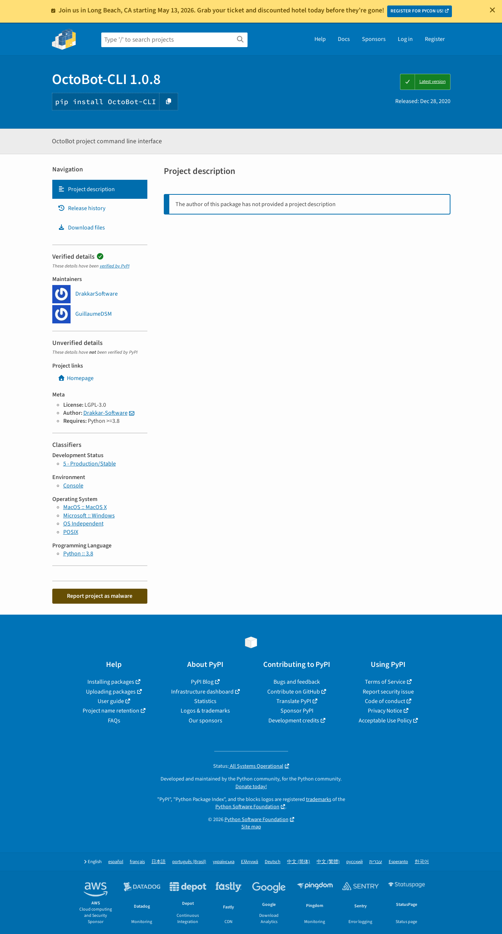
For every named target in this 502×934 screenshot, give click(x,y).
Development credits (293, 721)
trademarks (318, 799)
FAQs (114, 721)
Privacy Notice (385, 711)
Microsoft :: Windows (89, 516)
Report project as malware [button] (99, 596)
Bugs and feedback (296, 682)
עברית (375, 862)
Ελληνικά (249, 862)
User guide (111, 701)
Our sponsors (205, 721)
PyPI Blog (202, 682)
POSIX (70, 532)
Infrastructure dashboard (202, 692)
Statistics (205, 701)
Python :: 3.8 (78, 554)
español (115, 862)
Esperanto (398, 862)
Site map (251, 827)
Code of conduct (385, 701)
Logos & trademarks (205, 711)
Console (73, 486)
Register (435, 39)
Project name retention (111, 711)
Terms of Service (385, 682)
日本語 (158, 862)
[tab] (99, 189)
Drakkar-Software (105, 413)
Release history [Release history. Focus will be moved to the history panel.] (81, 208)
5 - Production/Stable (89, 464)
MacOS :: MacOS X (85, 507)
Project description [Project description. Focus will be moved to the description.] (86, 189)
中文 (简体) (298, 862)
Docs (344, 39)
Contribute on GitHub (293, 692)
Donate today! (251, 786)
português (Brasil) (189, 862)
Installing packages (110, 682)
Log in (405, 39)
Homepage (76, 378)
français (137, 862)
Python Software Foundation (247, 806)
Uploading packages (111, 692)
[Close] (492, 10)
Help (320, 39)
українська (223, 862)
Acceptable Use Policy (385, 721)
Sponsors (374, 39)
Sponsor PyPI (296, 711)
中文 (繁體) (328, 862)
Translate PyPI (293, 701)
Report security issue (388, 692)
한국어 (422, 862)
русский (354, 862)
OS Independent (83, 524)
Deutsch (272, 862)
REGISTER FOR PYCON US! (417, 11)
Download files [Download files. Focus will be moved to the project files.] (81, 228)
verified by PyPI (114, 266)
